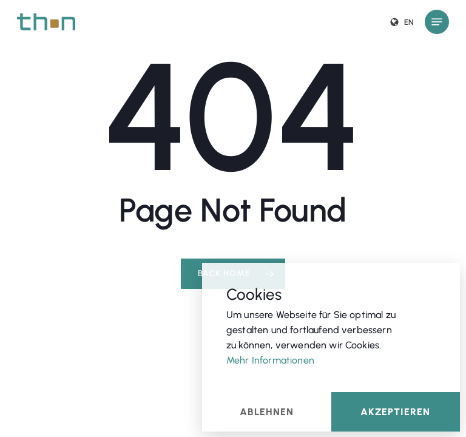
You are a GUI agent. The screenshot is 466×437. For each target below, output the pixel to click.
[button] (437, 22)
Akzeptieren (395, 411)
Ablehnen (267, 411)
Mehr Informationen (270, 359)
